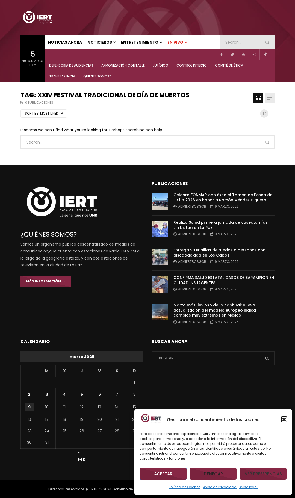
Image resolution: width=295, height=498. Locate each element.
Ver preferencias (263, 474)
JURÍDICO (160, 65)
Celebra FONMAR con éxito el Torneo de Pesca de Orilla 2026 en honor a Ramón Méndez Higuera (222, 197)
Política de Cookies (184, 487)
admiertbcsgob (192, 206)
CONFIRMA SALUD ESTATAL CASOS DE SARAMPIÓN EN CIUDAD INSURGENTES (223, 280)
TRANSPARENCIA (62, 76)
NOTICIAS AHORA (65, 42)
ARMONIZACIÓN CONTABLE (123, 65)
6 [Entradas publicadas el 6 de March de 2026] (99, 394)
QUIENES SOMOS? (97, 76)
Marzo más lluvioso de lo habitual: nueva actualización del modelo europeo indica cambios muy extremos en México (214, 310)
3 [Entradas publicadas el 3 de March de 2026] (47, 394)
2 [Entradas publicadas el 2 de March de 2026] (29, 394)
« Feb (81, 453)
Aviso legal (248, 487)
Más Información (45, 281)
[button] (284, 419)
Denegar (213, 474)
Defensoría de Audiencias (71, 65)
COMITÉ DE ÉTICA (229, 65)
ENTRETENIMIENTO (139, 42)
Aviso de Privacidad (220, 487)
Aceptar (163, 474)
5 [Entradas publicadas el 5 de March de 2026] (82, 394)
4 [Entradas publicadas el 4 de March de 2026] (64, 394)
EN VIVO (175, 42)
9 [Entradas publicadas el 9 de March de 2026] (29, 407)
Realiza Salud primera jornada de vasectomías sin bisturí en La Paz (220, 225)
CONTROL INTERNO (191, 65)
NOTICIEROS (99, 42)
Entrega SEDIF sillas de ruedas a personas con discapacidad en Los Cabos (219, 252)
